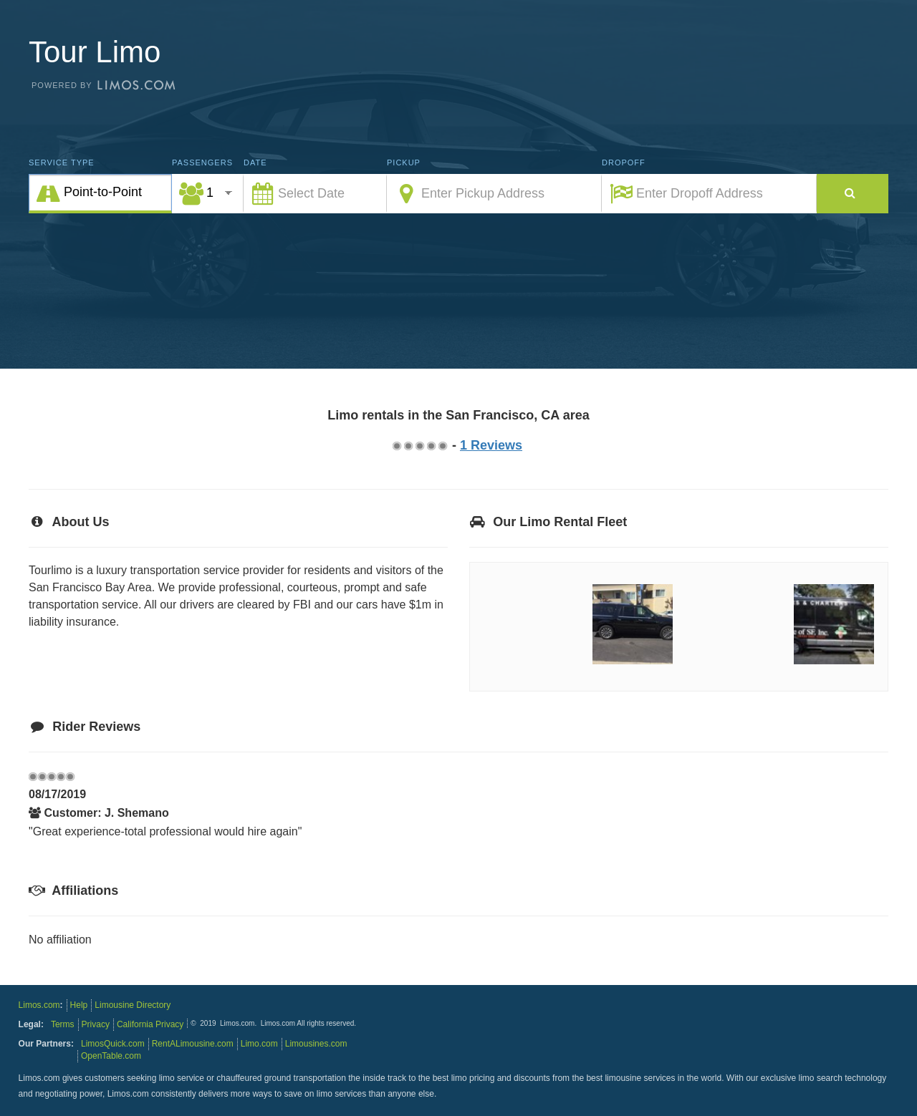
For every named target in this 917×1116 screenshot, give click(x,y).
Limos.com (39, 1005)
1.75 (407, 445)
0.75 (396, 445)
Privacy (96, 1024)
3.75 (430, 445)
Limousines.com (316, 1044)
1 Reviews (491, 445)
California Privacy (150, 1024)
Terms (63, 1024)
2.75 (419, 445)
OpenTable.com (111, 1056)
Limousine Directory (133, 1005)
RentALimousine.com (193, 1044)
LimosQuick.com (113, 1044)
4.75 (442, 445)
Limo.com (259, 1044)
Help (79, 1005)
